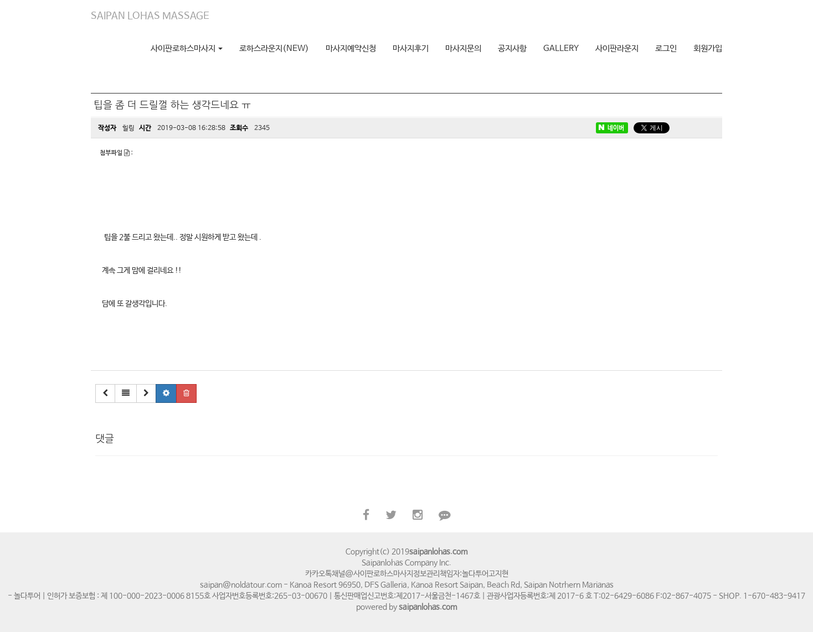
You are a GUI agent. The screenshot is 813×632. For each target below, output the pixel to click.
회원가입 (707, 48)
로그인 (666, 48)
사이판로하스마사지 (187, 48)
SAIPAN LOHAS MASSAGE (150, 16)
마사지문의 (463, 48)
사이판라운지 (617, 48)
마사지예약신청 (351, 48)
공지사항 (512, 48)
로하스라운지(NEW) (274, 48)
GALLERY (561, 48)
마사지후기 (411, 48)
